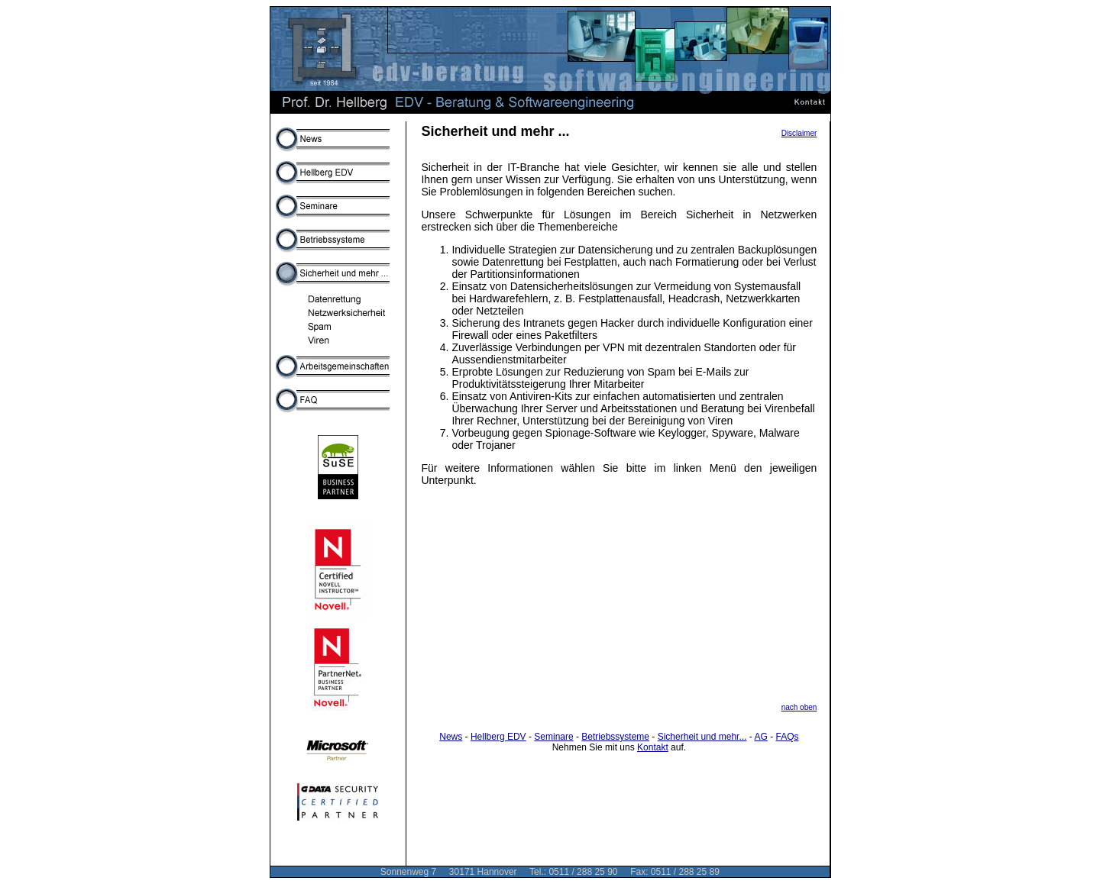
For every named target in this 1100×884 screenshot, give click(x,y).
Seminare (553, 736)
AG (760, 736)
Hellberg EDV (498, 736)
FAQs (786, 736)
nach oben (799, 707)
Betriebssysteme (615, 736)
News (450, 736)
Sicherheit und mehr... (702, 736)
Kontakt (652, 747)
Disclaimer (799, 133)
